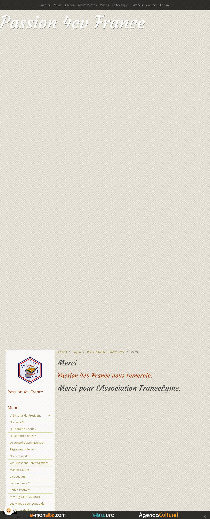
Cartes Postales (20, 490)
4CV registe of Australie (25, 497)
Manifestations (20, 470)
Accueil (45, 5)
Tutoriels (137, 5)
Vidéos (104, 5)
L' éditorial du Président (25, 415)
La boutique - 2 (20, 483)
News (57, 5)
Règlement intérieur (23, 449)
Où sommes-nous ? (23, 436)
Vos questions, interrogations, (29, 463)
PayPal (76, 352)
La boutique (120, 5)
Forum (164, 5)
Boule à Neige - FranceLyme (106, 352)
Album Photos (87, 5)
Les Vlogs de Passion (24, 510)
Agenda (70, 5)
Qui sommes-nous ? (23, 429)
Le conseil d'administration (27, 442)
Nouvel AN (17, 422)
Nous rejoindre (20, 456)
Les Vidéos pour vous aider (28, 503)
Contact (151, 5)
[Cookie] (8, 510)
